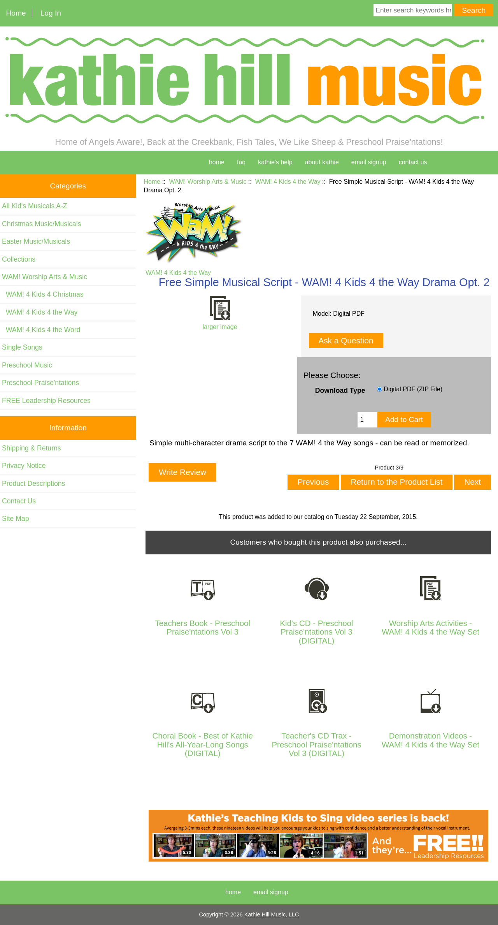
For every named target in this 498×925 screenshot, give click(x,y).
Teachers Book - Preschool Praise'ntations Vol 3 (202, 627)
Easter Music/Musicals (36, 241)
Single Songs (22, 347)
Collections (18, 259)
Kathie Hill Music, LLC (271, 914)
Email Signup (368, 162)
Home (16, 13)
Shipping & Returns (31, 448)
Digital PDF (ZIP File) (413, 389)
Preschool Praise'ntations (40, 383)
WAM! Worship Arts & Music (207, 181)
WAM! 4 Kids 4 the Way (288, 181)
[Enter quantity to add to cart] (367, 419)
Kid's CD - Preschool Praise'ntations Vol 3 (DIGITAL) (316, 632)
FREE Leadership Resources (46, 400)
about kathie (322, 162)
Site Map (15, 518)
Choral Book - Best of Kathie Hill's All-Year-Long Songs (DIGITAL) (203, 745)
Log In (50, 13)
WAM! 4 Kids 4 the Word (41, 330)
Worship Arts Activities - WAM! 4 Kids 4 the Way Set (430, 627)
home (216, 162)
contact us (413, 162)
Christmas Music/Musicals (41, 224)
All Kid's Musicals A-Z (34, 206)
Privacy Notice (24, 466)
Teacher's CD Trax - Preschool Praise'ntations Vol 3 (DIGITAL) (316, 745)
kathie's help (275, 162)
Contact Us (19, 501)
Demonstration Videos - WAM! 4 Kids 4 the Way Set (430, 740)
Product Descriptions (33, 483)
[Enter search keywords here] (413, 10)
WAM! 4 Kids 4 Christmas (43, 294)
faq (241, 162)
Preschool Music (27, 365)
